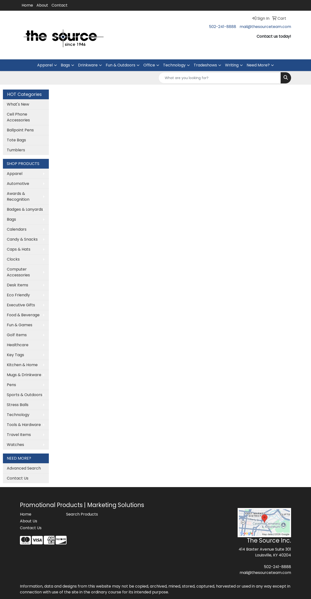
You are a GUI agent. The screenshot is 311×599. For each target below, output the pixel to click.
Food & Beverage (23, 315)
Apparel (45, 65)
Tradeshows (205, 65)
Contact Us (17, 478)
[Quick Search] (219, 77)
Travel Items (19, 434)
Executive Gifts (21, 305)
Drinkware (88, 65)
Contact (60, 5)
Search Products (82, 514)
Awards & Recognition (18, 196)
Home (27, 5)
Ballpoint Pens (20, 130)
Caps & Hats (18, 249)
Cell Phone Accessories (18, 117)
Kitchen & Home (22, 365)
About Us (28, 521)
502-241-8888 (222, 26)
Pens (11, 385)
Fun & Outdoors (120, 65)
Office (149, 65)
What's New (18, 104)
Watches (15, 444)
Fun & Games (19, 325)
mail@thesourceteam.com (265, 26)
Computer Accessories (18, 272)
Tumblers (16, 150)
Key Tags (15, 355)
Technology (174, 65)
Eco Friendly (18, 295)
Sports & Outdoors (24, 395)
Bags (65, 65)
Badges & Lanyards (25, 209)
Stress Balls (17, 405)
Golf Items (17, 335)
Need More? (258, 65)
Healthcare (17, 345)
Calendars (16, 229)
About (42, 5)
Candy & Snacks (22, 239)
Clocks (13, 259)
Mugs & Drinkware (24, 375)
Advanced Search (24, 468)
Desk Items (17, 285)
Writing (232, 65)
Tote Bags (16, 140)
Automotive (18, 183)
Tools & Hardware (24, 424)
